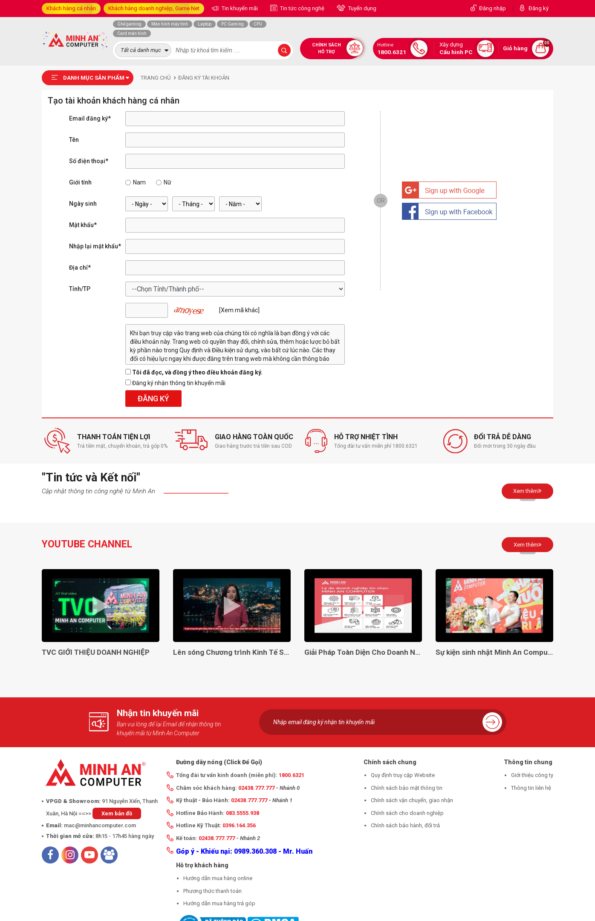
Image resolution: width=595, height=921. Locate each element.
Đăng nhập (492, 8)
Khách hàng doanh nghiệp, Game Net (153, 8)
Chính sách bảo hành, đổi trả (405, 825)
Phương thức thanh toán (212, 891)
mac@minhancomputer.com (100, 825)
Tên (74, 139)
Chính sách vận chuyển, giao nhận (412, 800)
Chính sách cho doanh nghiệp (407, 813)
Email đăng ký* (90, 118)
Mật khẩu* (83, 225)
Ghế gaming (129, 24)
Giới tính (80, 182)
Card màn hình (132, 33)
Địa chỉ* (80, 267)
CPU (258, 24)
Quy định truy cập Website (403, 775)
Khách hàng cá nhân (71, 8)
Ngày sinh (83, 203)
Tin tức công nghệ (301, 8)
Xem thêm (527, 490)
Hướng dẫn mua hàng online (217, 878)
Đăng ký (539, 8)
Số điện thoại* (88, 161)
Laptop (204, 24)
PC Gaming (232, 24)
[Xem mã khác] (239, 310)
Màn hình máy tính (169, 24)
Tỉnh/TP (79, 288)
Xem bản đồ (116, 813)
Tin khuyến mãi (239, 8)
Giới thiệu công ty (532, 775)
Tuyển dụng (361, 8)
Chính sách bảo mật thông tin (406, 788)
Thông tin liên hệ (531, 788)
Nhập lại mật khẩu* (95, 246)
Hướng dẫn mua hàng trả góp (219, 903)
